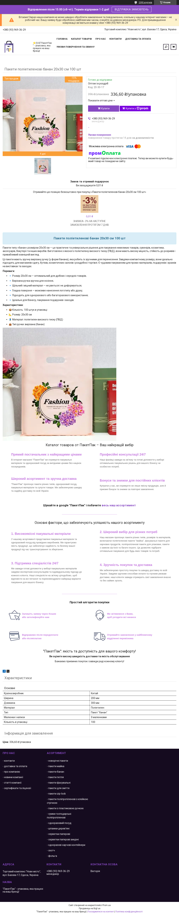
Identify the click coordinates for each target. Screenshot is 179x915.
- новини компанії (13, 777)
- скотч (51, 850)
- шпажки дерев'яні (58, 828)
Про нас (100, 39)
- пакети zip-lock (56, 793)
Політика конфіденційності (129, 911)
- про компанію (11, 771)
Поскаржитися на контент (101, 911)
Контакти (115, 39)
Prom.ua (106, 905)
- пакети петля (55, 777)
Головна (61, 39)
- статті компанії (12, 782)
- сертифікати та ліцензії (17, 788)
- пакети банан (55, 771)
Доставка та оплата (138, 39)
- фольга (52, 855)
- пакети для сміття (58, 788)
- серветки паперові (58, 834)
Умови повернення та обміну (75, 46)
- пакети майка (55, 766)
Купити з (137, 108)
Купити (105, 108)
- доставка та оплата (15, 766)
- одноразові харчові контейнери (66, 845)
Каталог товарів (81, 39)
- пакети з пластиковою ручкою (65, 808)
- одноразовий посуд (59, 823)
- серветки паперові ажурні (63, 839)
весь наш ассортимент (119, 505)
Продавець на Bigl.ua (89, 908)
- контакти (9, 760)
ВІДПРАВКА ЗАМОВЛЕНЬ (132, 9)
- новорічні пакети (57, 760)
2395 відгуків (145, 2)
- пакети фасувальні (58, 782)
